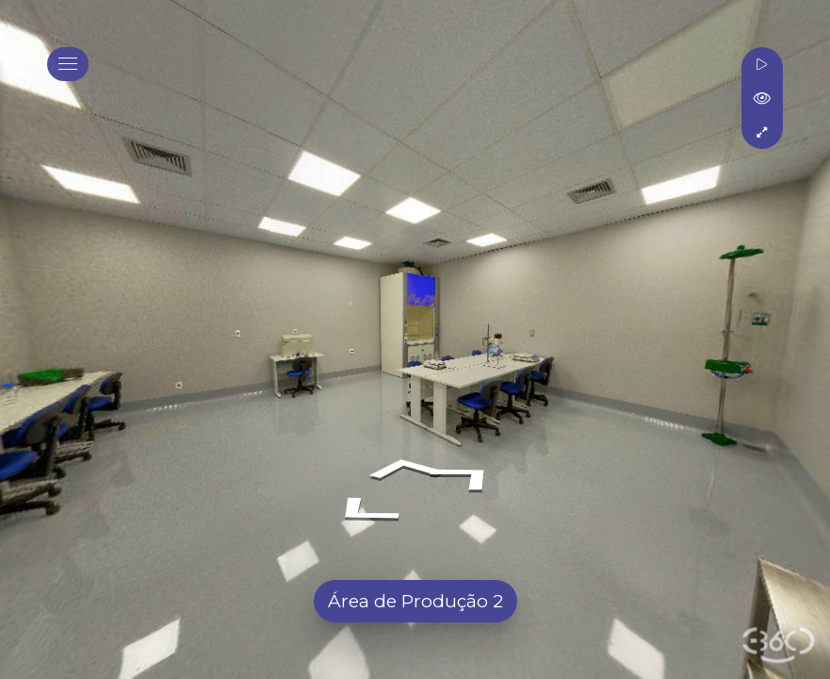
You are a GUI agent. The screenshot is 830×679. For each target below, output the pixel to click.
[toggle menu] (68, 64)
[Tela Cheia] (762, 132)
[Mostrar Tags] (762, 98)
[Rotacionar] (762, 64)
